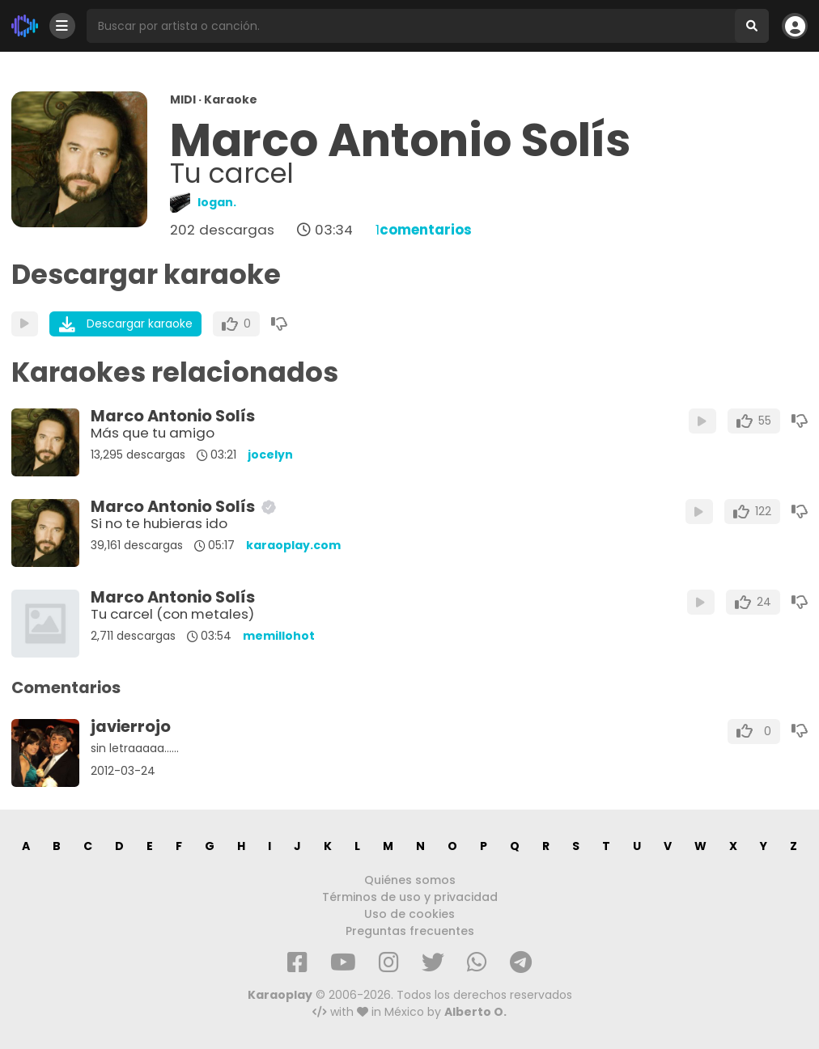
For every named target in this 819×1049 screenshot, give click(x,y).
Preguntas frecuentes (410, 931)
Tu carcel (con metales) (172, 614)
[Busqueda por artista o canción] (411, 26)
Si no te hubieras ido (159, 523)
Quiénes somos (410, 880)
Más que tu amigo (152, 433)
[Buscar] (752, 26)
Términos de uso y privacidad (410, 897)
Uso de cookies (409, 914)
